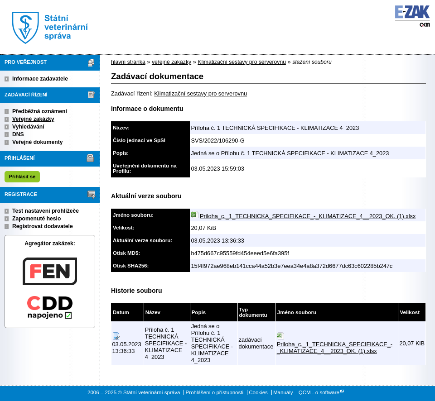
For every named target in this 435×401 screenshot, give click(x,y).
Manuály (283, 392)
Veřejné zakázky (33, 119)
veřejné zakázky (171, 62)
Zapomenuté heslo (36, 218)
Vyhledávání (28, 127)
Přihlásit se (22, 176)
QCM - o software (319, 392)
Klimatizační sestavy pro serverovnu (242, 62)
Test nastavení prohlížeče (45, 211)
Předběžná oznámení (39, 111)
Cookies (258, 392)
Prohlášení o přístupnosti (214, 392)
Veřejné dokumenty (37, 142)
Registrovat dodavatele (42, 226)
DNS (18, 134)
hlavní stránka (128, 62)
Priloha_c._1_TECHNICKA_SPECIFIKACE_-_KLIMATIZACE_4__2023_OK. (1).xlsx (308, 216)
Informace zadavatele (40, 79)
